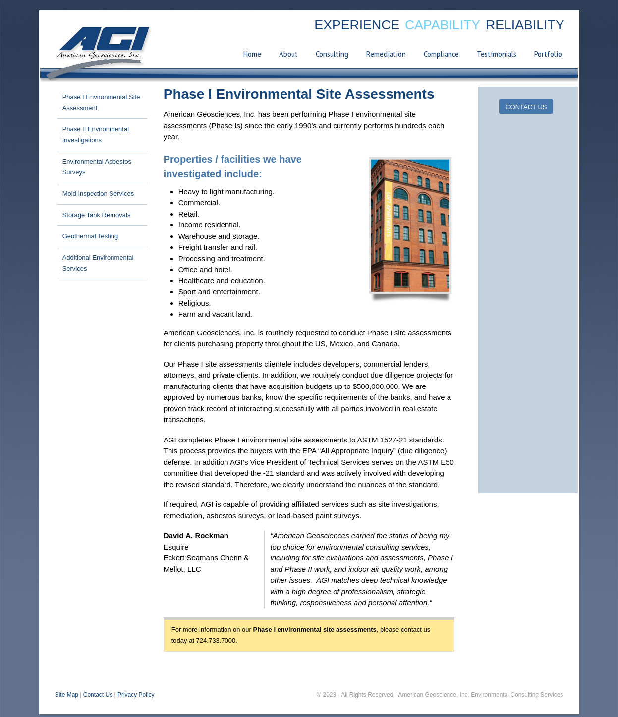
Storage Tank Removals (96, 217)
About (289, 56)
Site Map (66, 697)
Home (253, 56)
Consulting (333, 56)
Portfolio (549, 56)
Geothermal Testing (90, 238)
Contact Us (97, 697)
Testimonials (497, 56)
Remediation (387, 56)
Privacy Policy (135, 697)
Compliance (442, 56)
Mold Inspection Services (98, 196)
